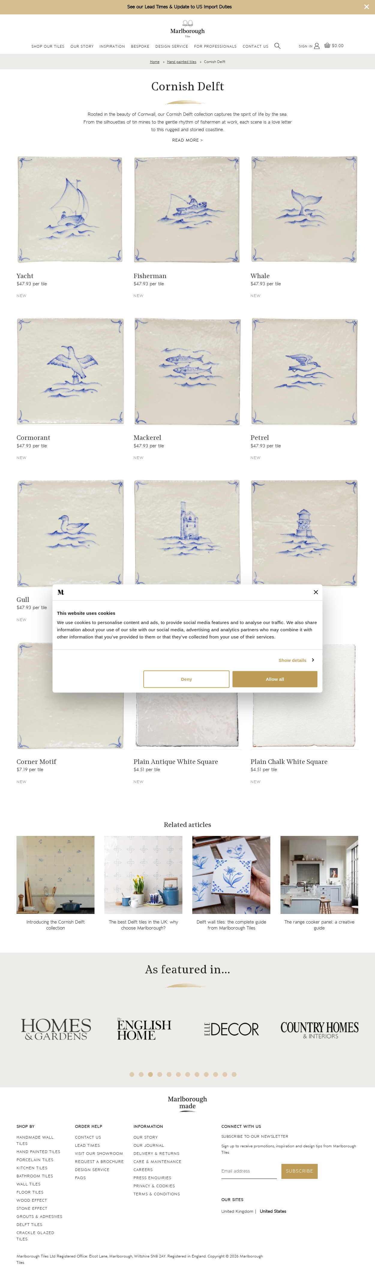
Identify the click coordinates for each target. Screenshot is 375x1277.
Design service (92, 1170)
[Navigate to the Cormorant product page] (70, 371)
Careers (143, 1170)
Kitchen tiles (31, 1168)
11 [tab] (225, 1074)
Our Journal (149, 1145)
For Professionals (215, 46)
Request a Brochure (99, 1161)
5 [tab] (169, 1074)
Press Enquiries (152, 1178)
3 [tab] (150, 1074)
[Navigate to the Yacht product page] (70, 209)
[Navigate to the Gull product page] (70, 533)
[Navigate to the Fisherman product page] (188, 209)
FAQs (80, 1178)
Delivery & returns (156, 1153)
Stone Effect (31, 1208)
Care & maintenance (158, 1161)
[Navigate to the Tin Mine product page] (188, 533)
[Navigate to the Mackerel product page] (188, 371)
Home (155, 62)
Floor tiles (30, 1192)
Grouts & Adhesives (39, 1216)
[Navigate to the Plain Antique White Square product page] (188, 696)
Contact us (88, 1137)
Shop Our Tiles (48, 46)
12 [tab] (234, 1074)
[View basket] (334, 46)
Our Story (82, 46)
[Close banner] (316, 592)
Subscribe (299, 1171)
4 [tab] (160, 1074)
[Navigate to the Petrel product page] (304, 371)
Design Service (171, 46)
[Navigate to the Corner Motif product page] (70, 696)
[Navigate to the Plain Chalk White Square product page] (304, 696)
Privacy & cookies (154, 1186)
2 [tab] (141, 1074)
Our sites (232, 1200)
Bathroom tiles (34, 1176)
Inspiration (112, 46)
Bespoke (140, 46)
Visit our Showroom (99, 1153)
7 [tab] (187, 1074)
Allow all (275, 679)
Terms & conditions (157, 1194)
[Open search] (277, 46)
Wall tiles (28, 1184)
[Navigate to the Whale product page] (304, 209)
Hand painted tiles (181, 62)
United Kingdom (237, 1211)
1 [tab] (132, 1074)
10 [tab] (215, 1074)
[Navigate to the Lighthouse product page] (304, 533)
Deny (186, 679)
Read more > (187, 140)
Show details (293, 660)
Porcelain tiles (34, 1160)
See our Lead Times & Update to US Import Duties (179, 7)
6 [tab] (178, 1074)
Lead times (87, 1145)
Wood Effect (31, 1200)
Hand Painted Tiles (38, 1152)
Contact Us (255, 46)
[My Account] (309, 46)
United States (273, 1211)
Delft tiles (29, 1224)
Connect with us (241, 1126)
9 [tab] (206, 1074)
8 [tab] (197, 1074)
